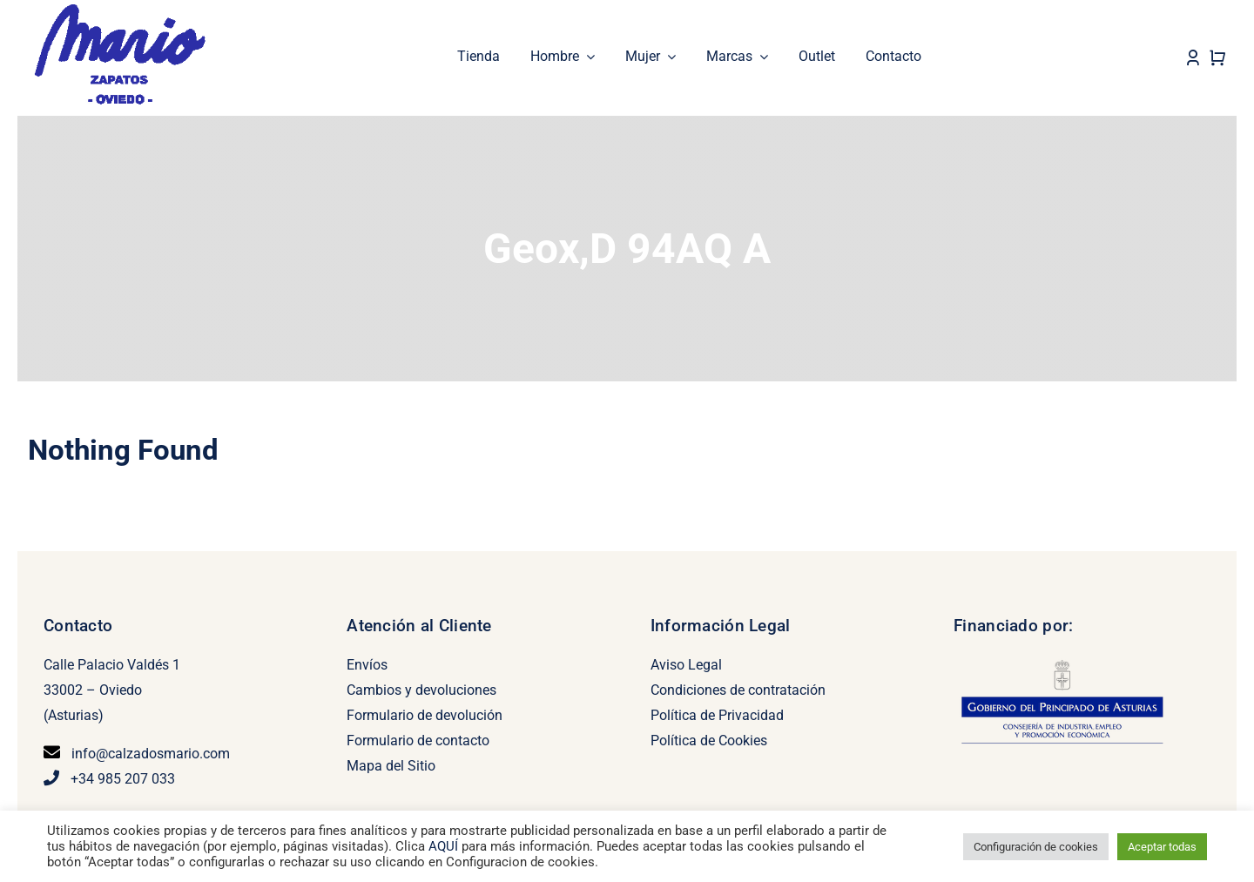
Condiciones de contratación (738, 689)
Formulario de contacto (418, 739)
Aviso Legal (686, 664)
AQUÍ (445, 846)
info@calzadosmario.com (150, 752)
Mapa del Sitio (391, 765)
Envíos (367, 664)
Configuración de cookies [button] (1036, 846)
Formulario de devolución (424, 714)
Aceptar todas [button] (1162, 846)
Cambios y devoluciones (421, 689)
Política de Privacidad (717, 714)
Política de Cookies (709, 739)
